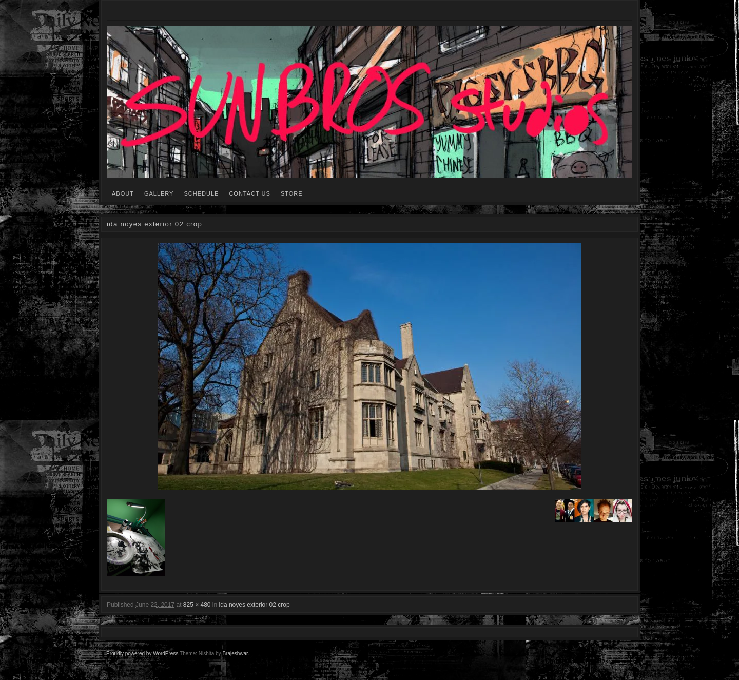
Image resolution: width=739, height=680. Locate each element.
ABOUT (123, 193)
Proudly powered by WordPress (142, 653)
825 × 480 (197, 604)
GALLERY (159, 193)
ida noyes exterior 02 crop (254, 604)
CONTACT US (249, 193)
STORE (292, 193)
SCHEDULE (201, 193)
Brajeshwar (234, 653)
